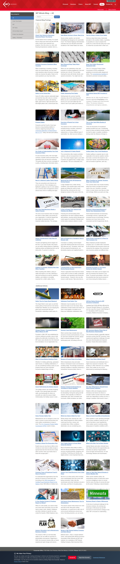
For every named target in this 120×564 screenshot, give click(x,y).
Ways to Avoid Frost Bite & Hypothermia (98, 415)
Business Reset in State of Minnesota (97, 501)
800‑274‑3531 (82, 550)
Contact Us (109, 4)
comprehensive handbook (100, 74)
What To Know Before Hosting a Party (46, 359)
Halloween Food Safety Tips (69, 301)
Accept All (72, 557)
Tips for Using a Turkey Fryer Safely (96, 35)
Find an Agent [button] (101, 9)
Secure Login (112, 0)
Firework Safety (40, 122)
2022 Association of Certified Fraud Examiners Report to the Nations (46, 482)
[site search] (115, 4)
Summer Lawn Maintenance (69, 330)
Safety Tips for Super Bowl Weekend (46, 301)
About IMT (88, 4)
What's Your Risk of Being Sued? (95, 359)
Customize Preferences (99, 557)
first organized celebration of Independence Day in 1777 (46, 130)
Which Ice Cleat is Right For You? (70, 415)
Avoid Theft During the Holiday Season (47, 386)
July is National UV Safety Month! (70, 151)
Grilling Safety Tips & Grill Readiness (97, 151)
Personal (65, 4)
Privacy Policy (17, 561)
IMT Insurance (10, 4)
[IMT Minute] (22, 14)
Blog (102, 4)
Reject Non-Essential (84, 557)
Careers (96, 4)
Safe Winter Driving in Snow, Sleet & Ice (72, 35)
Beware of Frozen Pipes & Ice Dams (71, 359)
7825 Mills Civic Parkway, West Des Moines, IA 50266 (58, 550)
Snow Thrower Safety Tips (43, 415)
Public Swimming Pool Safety (69, 93)
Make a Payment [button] (112, 9)
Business (73, 4)
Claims (80, 4)
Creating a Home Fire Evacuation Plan (47, 443)
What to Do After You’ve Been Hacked (97, 443)
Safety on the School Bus (43, 93)
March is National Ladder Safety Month (47, 180)
